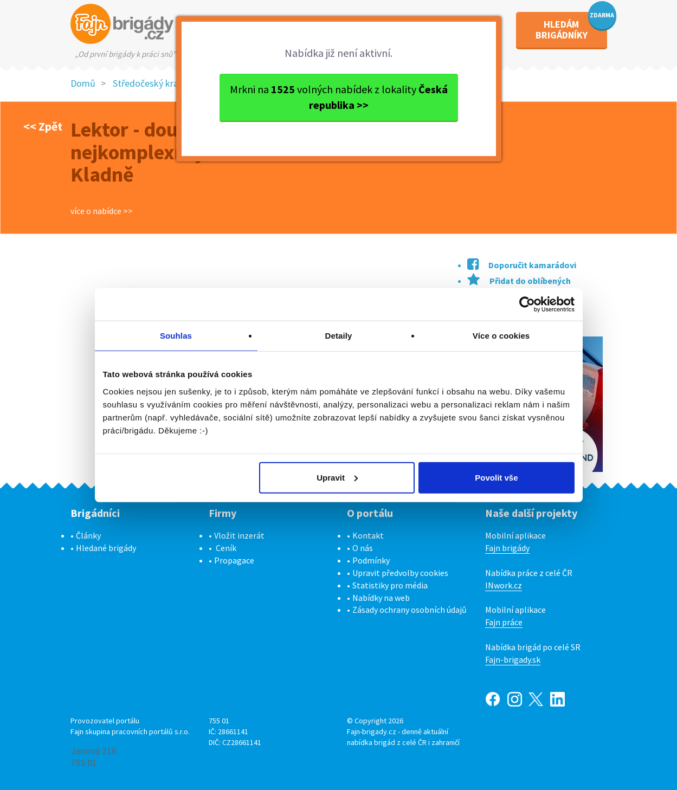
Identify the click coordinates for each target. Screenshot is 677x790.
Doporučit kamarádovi (521, 265)
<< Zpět (42, 126)
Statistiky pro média (390, 585)
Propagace (234, 560)
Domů (82, 83)
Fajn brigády (507, 547)
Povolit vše (496, 477)
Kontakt (368, 535)
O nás (362, 547)
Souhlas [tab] (176, 335)
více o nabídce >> (101, 210)
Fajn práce (504, 622)
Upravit (337, 477)
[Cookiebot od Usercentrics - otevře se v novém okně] (527, 304)
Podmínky (371, 560)
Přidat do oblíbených (519, 280)
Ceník (226, 547)
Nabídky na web (381, 597)
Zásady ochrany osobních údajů (409, 609)
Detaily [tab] (338, 335)
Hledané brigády (106, 547)
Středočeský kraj (146, 83)
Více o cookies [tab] (501, 335)
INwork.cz (503, 585)
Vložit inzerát (239, 535)
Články (88, 535)
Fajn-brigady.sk (512, 659)
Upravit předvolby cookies (400, 572)
